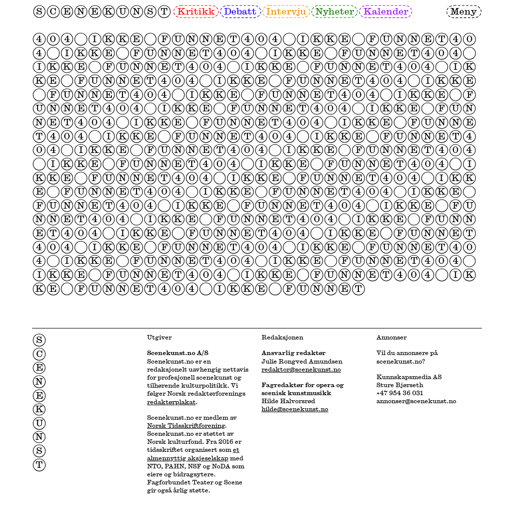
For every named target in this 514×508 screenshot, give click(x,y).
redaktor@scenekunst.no (301, 369)
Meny (463, 11)
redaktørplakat (171, 401)
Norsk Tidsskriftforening (186, 425)
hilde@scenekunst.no (295, 408)
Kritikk (196, 11)
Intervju (286, 11)
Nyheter (334, 11)
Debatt (240, 11)
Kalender (385, 11)
